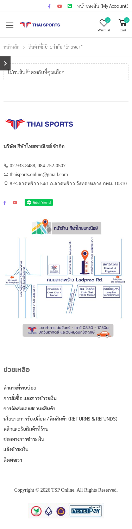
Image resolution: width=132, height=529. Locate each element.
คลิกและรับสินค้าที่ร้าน (26, 428)
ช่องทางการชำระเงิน (24, 439)
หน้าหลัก (11, 47)
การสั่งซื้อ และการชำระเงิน (30, 398)
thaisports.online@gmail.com (39, 174)
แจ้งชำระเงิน (16, 449)
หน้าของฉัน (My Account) (102, 5)
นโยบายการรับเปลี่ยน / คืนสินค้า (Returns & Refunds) (61, 418)
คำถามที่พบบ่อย (20, 387)
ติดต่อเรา (13, 459)
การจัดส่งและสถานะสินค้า (29, 408)
